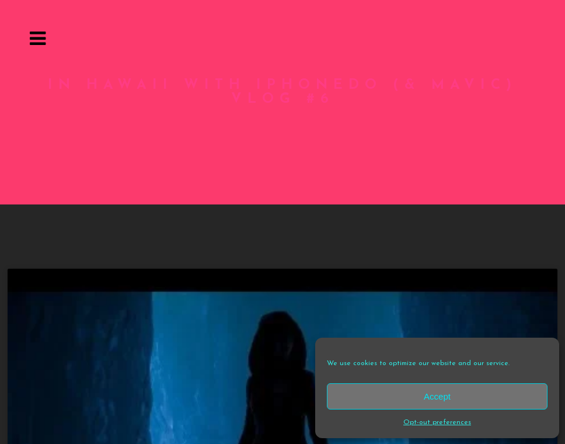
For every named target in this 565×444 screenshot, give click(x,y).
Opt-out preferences (437, 421)
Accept (437, 395)
